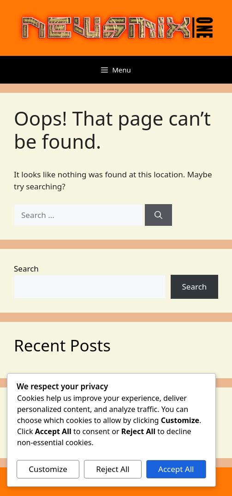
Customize (48, 469)
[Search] (158, 215)
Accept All (176, 469)
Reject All (113, 469)
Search (26, 268)
